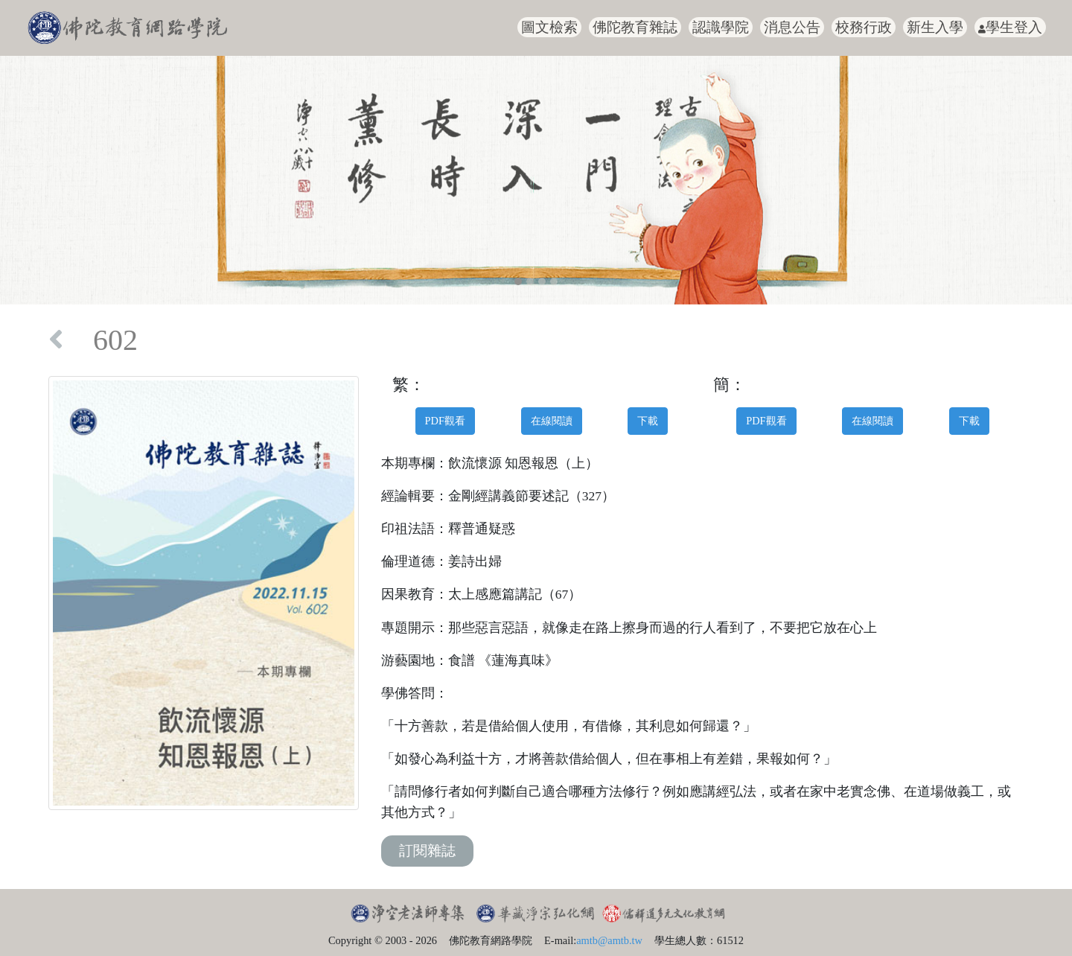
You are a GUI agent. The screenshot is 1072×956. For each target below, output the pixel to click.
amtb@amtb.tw (609, 940)
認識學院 (720, 27)
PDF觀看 (445, 421)
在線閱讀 (551, 421)
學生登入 (1010, 27)
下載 (647, 421)
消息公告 (792, 27)
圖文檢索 (549, 27)
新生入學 (935, 27)
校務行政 (863, 27)
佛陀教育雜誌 (635, 27)
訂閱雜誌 (427, 850)
